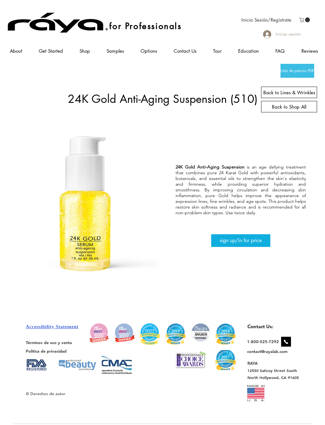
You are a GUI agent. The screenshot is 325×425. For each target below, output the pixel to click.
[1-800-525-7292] (263, 341)
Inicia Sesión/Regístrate (266, 20)
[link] (305, 19)
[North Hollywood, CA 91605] (273, 377)
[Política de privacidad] (46, 351)
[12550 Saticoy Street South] (272, 370)
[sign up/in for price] (240, 240)
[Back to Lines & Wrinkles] (289, 92)
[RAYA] (256, 363)
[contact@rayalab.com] (268, 351)
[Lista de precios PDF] (297, 71)
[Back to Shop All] (289, 106)
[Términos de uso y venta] (49, 342)
